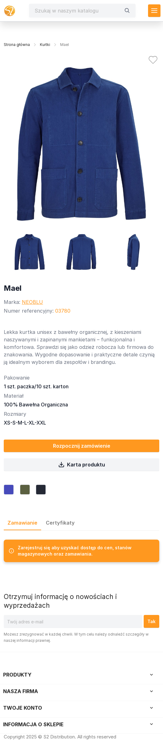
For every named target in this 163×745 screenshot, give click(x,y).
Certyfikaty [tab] (60, 523)
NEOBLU (32, 302)
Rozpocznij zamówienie (81, 446)
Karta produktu (81, 464)
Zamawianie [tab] (22, 523)
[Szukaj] (77, 10)
